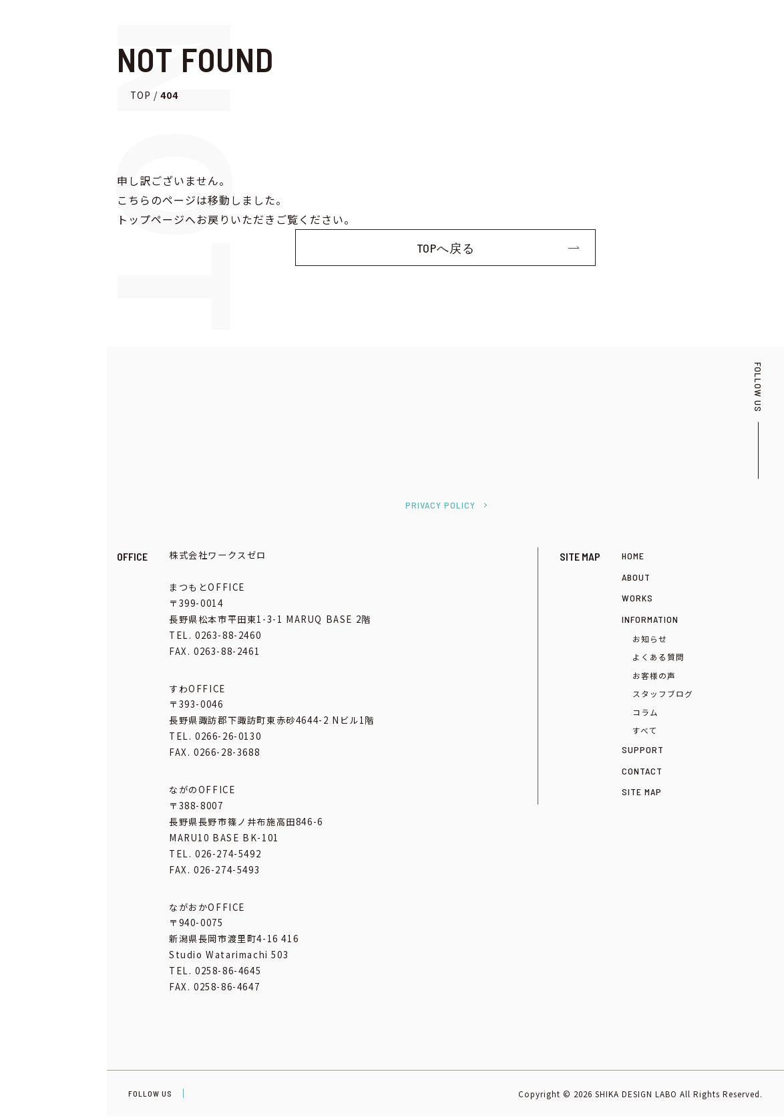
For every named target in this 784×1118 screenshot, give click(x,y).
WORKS (637, 599)
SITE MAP (642, 793)
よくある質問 (658, 658)
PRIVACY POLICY (440, 506)
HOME (633, 557)
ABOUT (636, 577)
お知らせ (649, 640)
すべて (645, 731)
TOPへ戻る (446, 248)
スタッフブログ (662, 694)
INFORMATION (650, 619)
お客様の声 (654, 676)
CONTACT (642, 772)
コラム (645, 712)
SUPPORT (643, 750)
